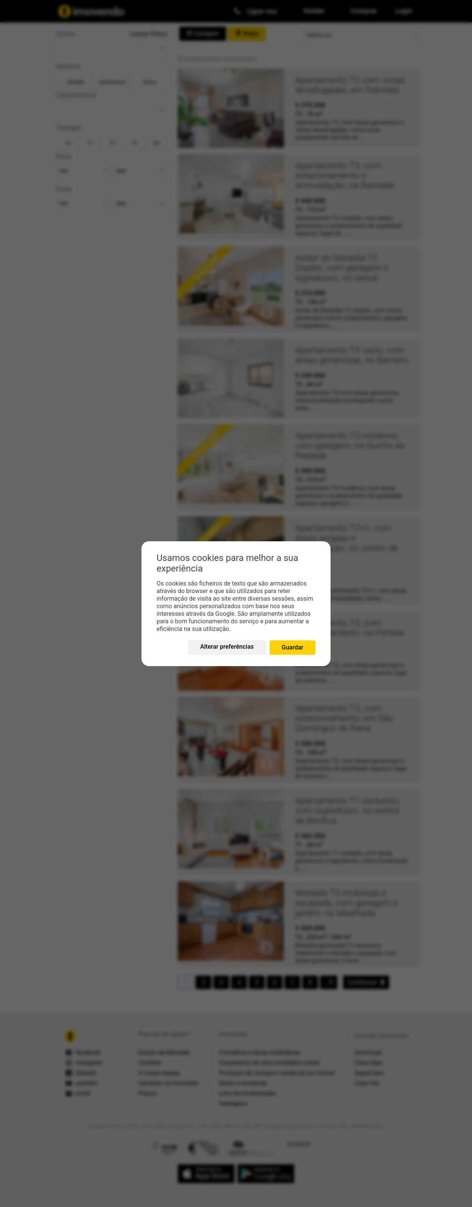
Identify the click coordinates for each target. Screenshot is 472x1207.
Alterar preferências (227, 646)
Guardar (292, 647)
